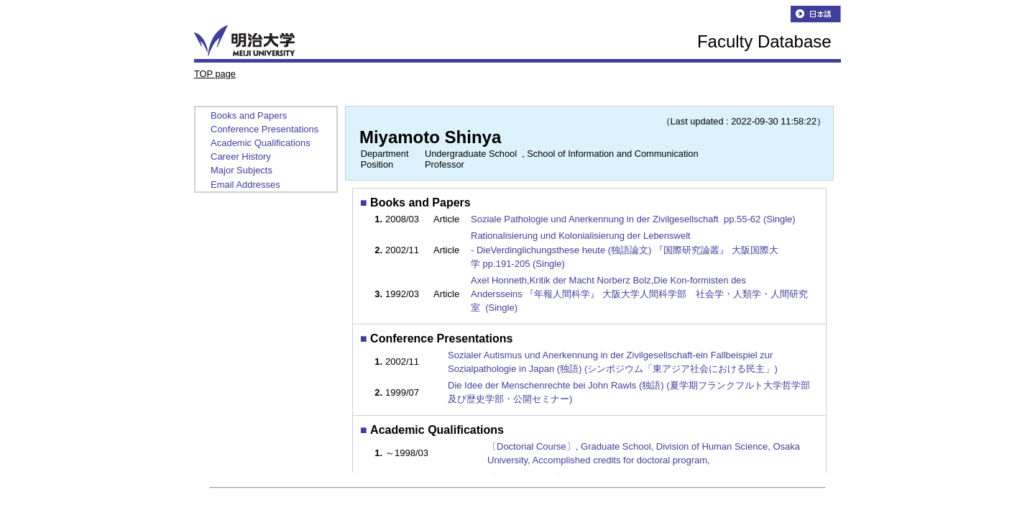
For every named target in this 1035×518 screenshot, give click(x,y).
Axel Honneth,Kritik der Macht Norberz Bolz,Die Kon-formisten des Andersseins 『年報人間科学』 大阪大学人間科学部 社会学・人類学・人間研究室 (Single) (639, 294)
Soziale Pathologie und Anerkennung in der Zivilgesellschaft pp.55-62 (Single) (634, 219)
